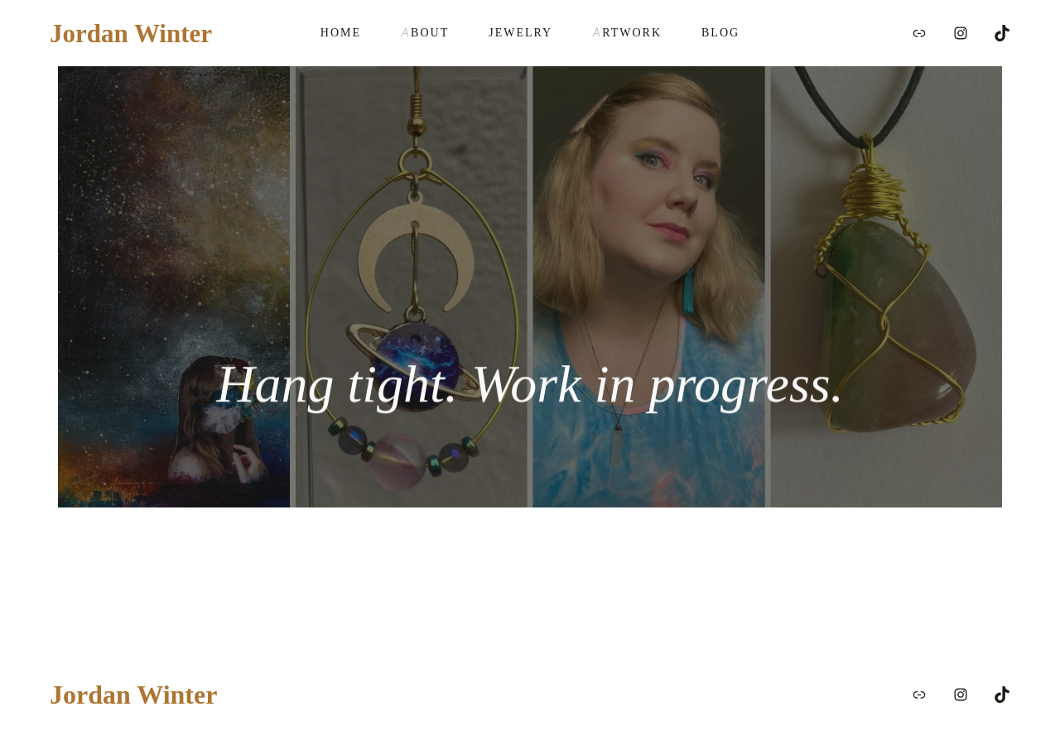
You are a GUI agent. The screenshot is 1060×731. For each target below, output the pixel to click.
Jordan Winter (131, 33)
